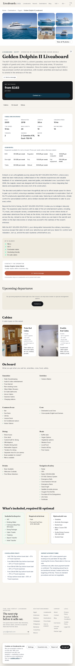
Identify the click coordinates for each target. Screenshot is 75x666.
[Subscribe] (27, 632)
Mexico (35, 633)
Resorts (35, 3)
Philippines (36, 624)
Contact (56, 615)
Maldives (36, 618)
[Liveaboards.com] (12, 3)
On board (14, 105)
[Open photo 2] (46, 19)
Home (4, 10)
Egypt (20, 10)
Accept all (65, 647)
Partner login (58, 631)
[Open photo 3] (64, 19)
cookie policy (15, 658)
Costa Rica (36, 630)
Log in (71, 4)
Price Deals (47, 621)
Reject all (54, 647)
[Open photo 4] (46, 33)
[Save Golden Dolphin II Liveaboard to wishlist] (71, 51)
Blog (50, 3)
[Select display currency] (57, 3)
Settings (31, 647)
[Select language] (64, 3)
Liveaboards (27, 3)
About (56, 612)
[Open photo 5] (64, 33)
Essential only (42, 647)
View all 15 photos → (64, 42)
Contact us (37, 304)
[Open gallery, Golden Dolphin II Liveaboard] (19, 26)
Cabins (6, 105)
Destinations (43, 3)
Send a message (10, 77)
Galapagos (36, 621)
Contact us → (37, 95)
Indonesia (36, 615)
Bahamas (36, 627)
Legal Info (67, 627)
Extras (23, 105)
